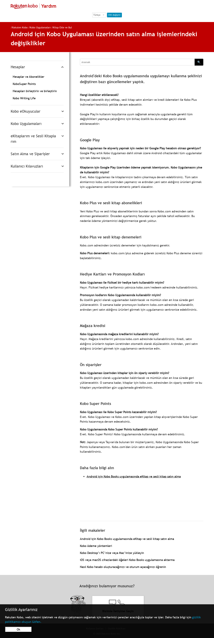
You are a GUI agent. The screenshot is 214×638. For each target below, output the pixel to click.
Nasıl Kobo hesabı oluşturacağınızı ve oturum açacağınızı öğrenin (123, 567)
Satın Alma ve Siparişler (30, 154)
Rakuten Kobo (20, 27)
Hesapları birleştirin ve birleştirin (35, 91)
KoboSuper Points (24, 84)
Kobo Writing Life (24, 98)
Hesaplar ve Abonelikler (28, 77)
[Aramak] (137, 62)
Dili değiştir (114, 14)
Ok (18, 629)
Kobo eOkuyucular (25, 111)
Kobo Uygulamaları (40, 27)
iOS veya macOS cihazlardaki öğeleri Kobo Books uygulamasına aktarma (127, 560)
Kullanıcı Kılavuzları (27, 166)
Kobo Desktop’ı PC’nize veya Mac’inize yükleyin (112, 553)
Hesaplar (18, 67)
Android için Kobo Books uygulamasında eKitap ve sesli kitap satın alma (134, 476)
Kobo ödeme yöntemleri (96, 546)
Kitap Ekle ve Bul (62, 27)
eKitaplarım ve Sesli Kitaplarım (33, 139)
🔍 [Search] (199, 62)
